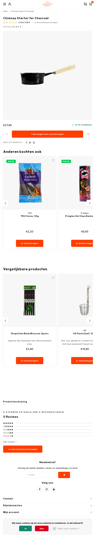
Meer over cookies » (68, 528)
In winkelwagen (29, 243)
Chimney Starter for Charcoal (22, 11)
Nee (42, 528)
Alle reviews (10, 441)
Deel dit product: (13, 142)
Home (5, 11)
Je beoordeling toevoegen (46, 22)
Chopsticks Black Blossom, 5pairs (30, 333)
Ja (25, 528)
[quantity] (30, 236)
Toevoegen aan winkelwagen (47, 134)
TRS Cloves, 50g (30, 216)
